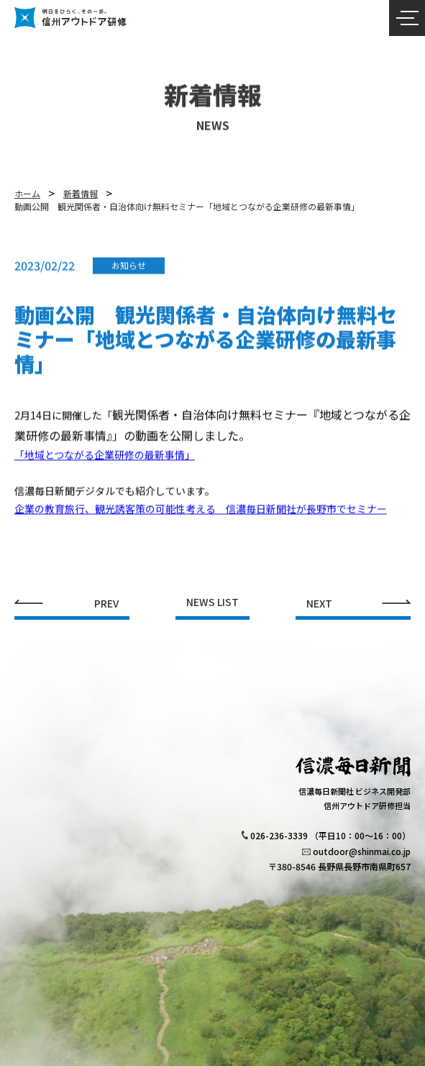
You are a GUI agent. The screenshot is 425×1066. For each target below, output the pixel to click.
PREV (106, 603)
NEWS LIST (212, 603)
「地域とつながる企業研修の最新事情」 (104, 460)
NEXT (319, 603)
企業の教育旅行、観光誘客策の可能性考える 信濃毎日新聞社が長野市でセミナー (200, 514)
